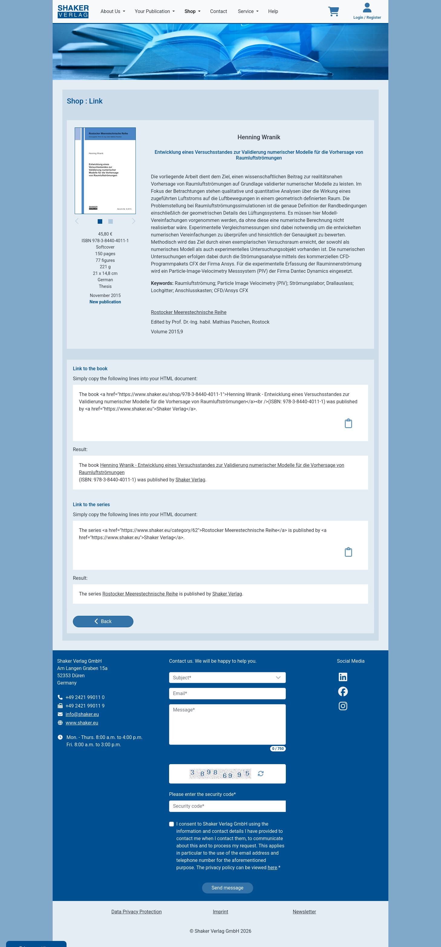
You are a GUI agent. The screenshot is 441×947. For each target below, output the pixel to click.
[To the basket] (333, 11)
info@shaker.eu (82, 714)
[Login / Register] (367, 11)
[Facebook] (343, 692)
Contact (219, 11)
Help (273, 11)
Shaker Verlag (190, 480)
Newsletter (304, 912)
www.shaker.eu (82, 723)
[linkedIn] (343, 677)
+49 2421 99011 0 (85, 697)
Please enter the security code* (202, 794)
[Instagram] (343, 706)
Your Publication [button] (153, 11)
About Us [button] (111, 11)
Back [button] (103, 621)
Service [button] (246, 11)
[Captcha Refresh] (261, 774)
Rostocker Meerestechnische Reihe (189, 312)
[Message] (227, 724)
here (272, 867)
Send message (227, 888)
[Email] (227, 693)
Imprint (220, 912)
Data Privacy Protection (136, 912)
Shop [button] (194, 11)
